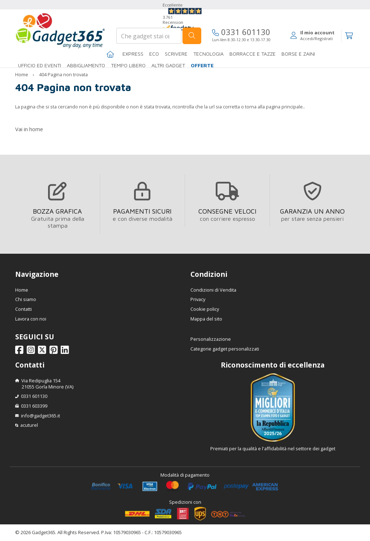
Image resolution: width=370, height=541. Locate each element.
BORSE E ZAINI (298, 54)
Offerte (202, 65)
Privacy (197, 299)
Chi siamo (25, 299)
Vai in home (29, 129)
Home (21, 74)
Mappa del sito (206, 318)
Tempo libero (128, 65)
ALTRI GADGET (168, 65)
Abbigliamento (86, 65)
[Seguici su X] (43, 351)
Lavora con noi (30, 318)
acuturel (29, 425)
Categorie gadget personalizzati (224, 348)
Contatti (23, 309)
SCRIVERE (176, 54)
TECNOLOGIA (208, 54)
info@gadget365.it (40, 415)
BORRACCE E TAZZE (252, 54)
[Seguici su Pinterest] (55, 351)
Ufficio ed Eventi (39, 65)
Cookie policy (204, 309)
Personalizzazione (210, 339)
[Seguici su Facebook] (20, 351)
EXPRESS (132, 54)
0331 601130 (241, 32)
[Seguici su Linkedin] (66, 351)
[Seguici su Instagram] (32, 351)
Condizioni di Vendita (213, 290)
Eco (154, 54)
